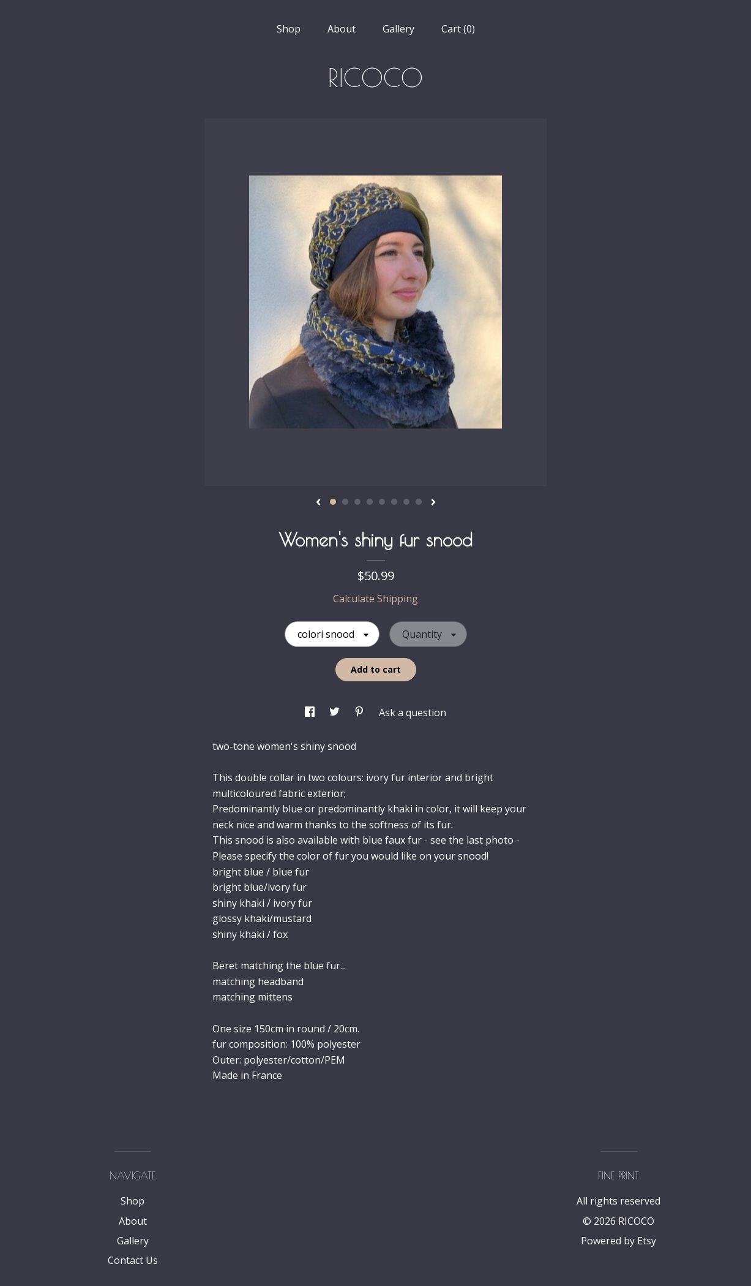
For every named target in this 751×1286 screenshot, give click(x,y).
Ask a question (412, 712)
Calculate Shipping (375, 598)
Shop (289, 29)
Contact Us (133, 1260)
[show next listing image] (433, 503)
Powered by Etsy (618, 1240)
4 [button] (370, 502)
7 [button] (406, 502)
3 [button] (357, 502)
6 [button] (394, 502)
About (341, 29)
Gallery (398, 29)
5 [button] (382, 502)
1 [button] (333, 502)
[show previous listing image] (318, 503)
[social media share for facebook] (311, 712)
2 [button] (345, 502)
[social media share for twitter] (335, 712)
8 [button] (419, 502)
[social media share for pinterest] (360, 712)
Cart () (458, 29)
